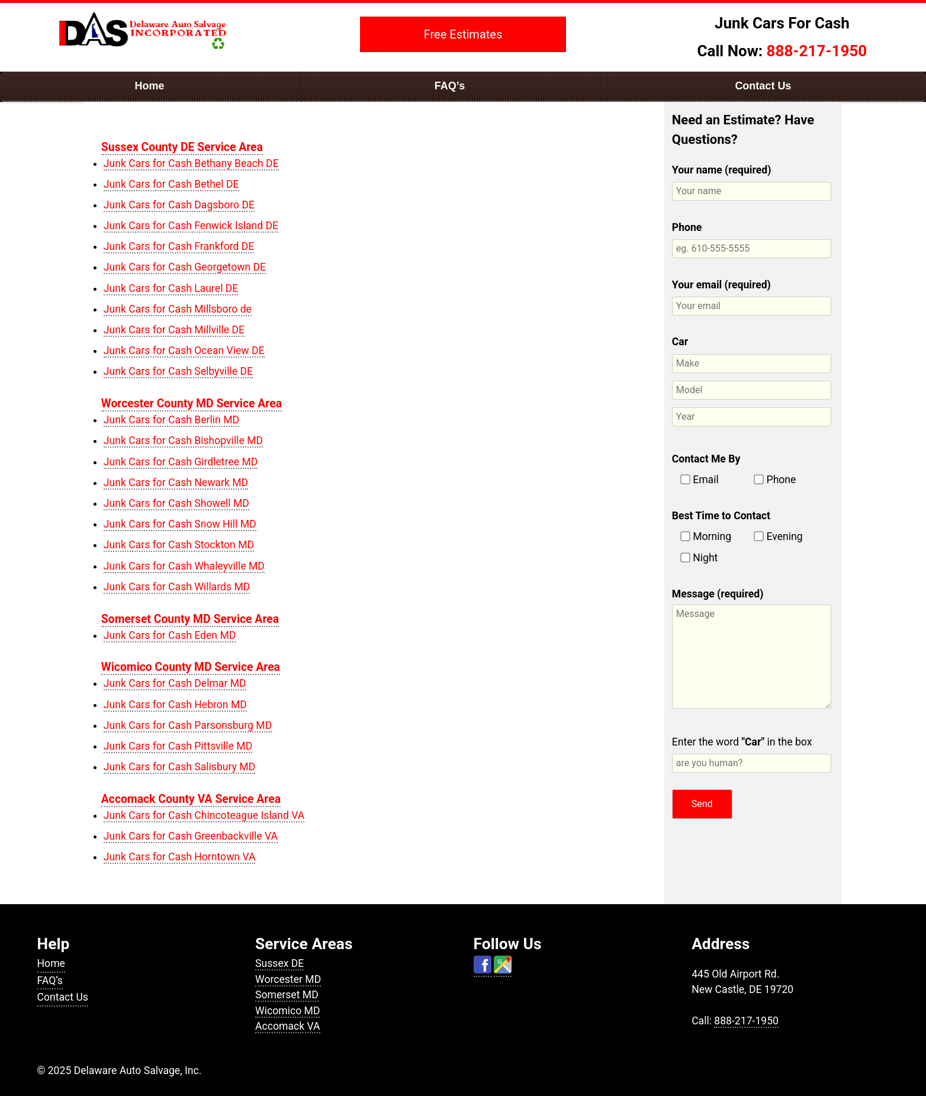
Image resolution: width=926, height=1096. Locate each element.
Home (150, 86)
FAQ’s (450, 86)
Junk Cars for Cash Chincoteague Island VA (204, 815)
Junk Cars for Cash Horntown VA (180, 857)
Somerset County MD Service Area (190, 619)
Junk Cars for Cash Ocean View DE (184, 350)
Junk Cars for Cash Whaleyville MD (184, 566)
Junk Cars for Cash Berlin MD (171, 420)
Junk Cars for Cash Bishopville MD (183, 440)
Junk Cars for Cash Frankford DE (179, 246)
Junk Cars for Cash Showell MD (176, 503)
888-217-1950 (817, 51)
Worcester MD (288, 979)
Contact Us (763, 86)
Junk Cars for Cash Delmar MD (175, 683)
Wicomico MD (287, 1011)
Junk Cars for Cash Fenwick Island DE (191, 226)
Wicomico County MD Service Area (190, 667)
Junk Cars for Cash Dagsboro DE (179, 205)
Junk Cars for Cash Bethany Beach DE (191, 163)
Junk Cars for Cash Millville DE (174, 330)
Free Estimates (463, 34)
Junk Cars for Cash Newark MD (176, 482)
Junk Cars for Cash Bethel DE (171, 184)
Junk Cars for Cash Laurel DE (171, 288)
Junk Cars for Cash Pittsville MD (178, 746)
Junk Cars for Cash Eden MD (170, 635)
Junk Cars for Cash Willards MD (177, 587)
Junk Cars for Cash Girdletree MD (181, 462)
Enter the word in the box (751, 754)
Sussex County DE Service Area (182, 147)
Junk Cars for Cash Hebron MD (175, 705)
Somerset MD (287, 995)
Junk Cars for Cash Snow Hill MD (180, 524)
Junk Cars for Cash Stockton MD (179, 545)
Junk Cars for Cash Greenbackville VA (191, 836)
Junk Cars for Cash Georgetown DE (185, 267)
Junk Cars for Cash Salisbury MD (179, 767)
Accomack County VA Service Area (191, 799)
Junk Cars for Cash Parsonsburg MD (188, 725)
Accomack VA (287, 1026)
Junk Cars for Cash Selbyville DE (178, 371)
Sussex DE (279, 963)
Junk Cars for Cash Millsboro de (178, 309)
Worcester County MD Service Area (191, 403)
